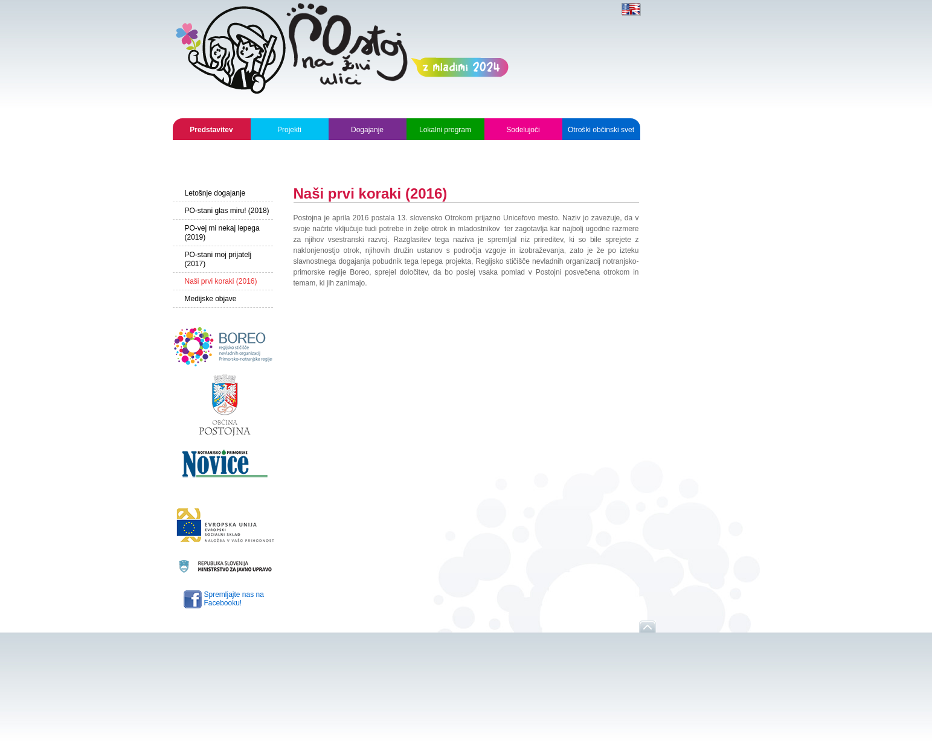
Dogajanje (367, 130)
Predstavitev (211, 130)
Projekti (289, 130)
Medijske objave (211, 299)
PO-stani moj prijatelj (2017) (218, 259)
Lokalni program (445, 130)
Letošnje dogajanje (215, 193)
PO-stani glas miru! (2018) (227, 210)
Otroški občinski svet (601, 130)
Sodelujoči (522, 130)
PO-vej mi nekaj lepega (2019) (222, 232)
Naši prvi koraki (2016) (221, 281)
